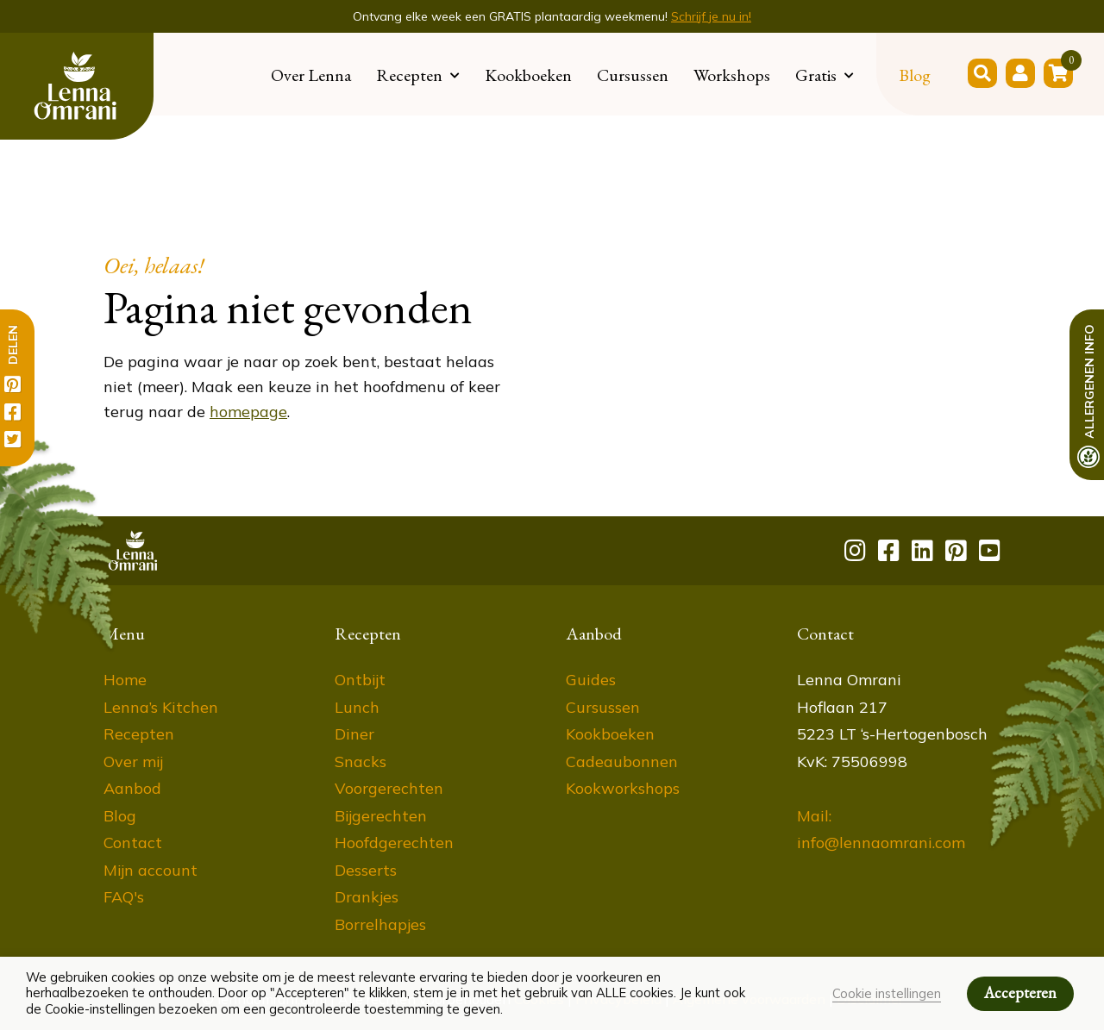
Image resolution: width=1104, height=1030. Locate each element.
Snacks (360, 761)
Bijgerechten (381, 816)
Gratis (816, 75)
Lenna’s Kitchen (161, 707)
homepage (248, 411)
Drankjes (366, 897)
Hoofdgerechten (394, 842)
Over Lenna (311, 75)
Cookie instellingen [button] (886, 993)
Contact (133, 842)
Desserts (366, 870)
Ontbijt (360, 680)
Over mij (133, 761)
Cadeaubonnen (622, 761)
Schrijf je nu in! (711, 16)
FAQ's (124, 897)
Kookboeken (528, 75)
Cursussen (632, 75)
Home (125, 680)
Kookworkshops (623, 788)
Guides (591, 680)
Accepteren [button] (1020, 992)
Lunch (357, 707)
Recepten (409, 75)
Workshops (731, 75)
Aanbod (132, 788)
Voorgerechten (389, 788)
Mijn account (151, 870)
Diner (354, 734)
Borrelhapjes (380, 924)
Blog (915, 75)
